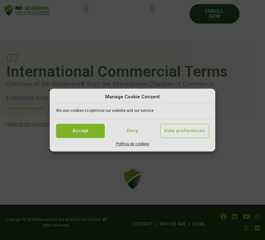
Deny (132, 131)
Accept (80, 131)
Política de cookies (132, 144)
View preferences (184, 131)
